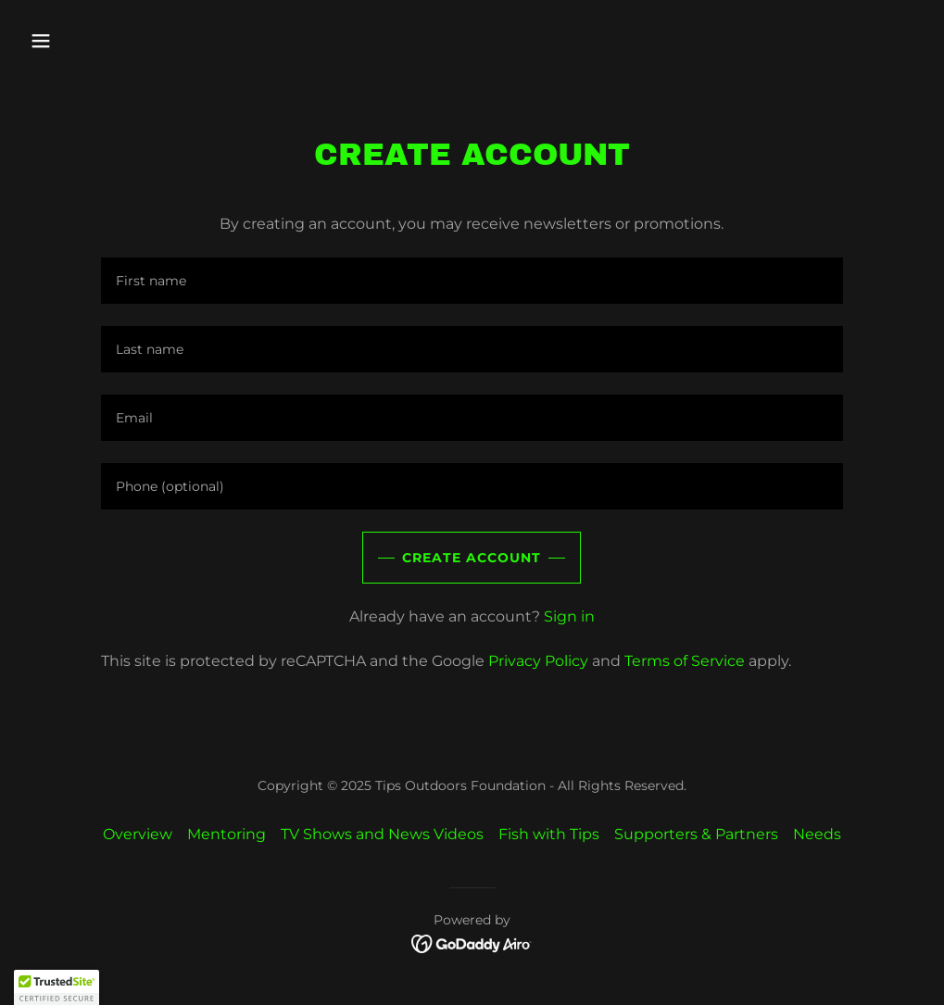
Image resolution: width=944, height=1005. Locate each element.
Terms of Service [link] (684, 661)
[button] (125, 40)
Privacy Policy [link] (538, 661)
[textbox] (472, 281)
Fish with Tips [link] (548, 834)
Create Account (471, 557)
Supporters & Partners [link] (696, 834)
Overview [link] (137, 834)
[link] (472, 942)
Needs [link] (817, 834)
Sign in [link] (569, 616)
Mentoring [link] (226, 834)
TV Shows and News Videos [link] (382, 834)
